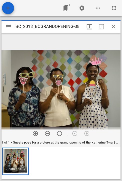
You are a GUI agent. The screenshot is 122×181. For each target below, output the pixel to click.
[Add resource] (8, 8)
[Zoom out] (47, 133)
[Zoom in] (35, 133)
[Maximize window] (101, 27)
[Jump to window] (66, 8)
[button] (15, 161)
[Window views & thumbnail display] (89, 27)
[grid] (61, 163)
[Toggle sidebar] (9, 27)
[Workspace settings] (82, 8)
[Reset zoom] (59, 133)
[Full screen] (114, 8)
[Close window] (113, 27)
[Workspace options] (98, 8)
